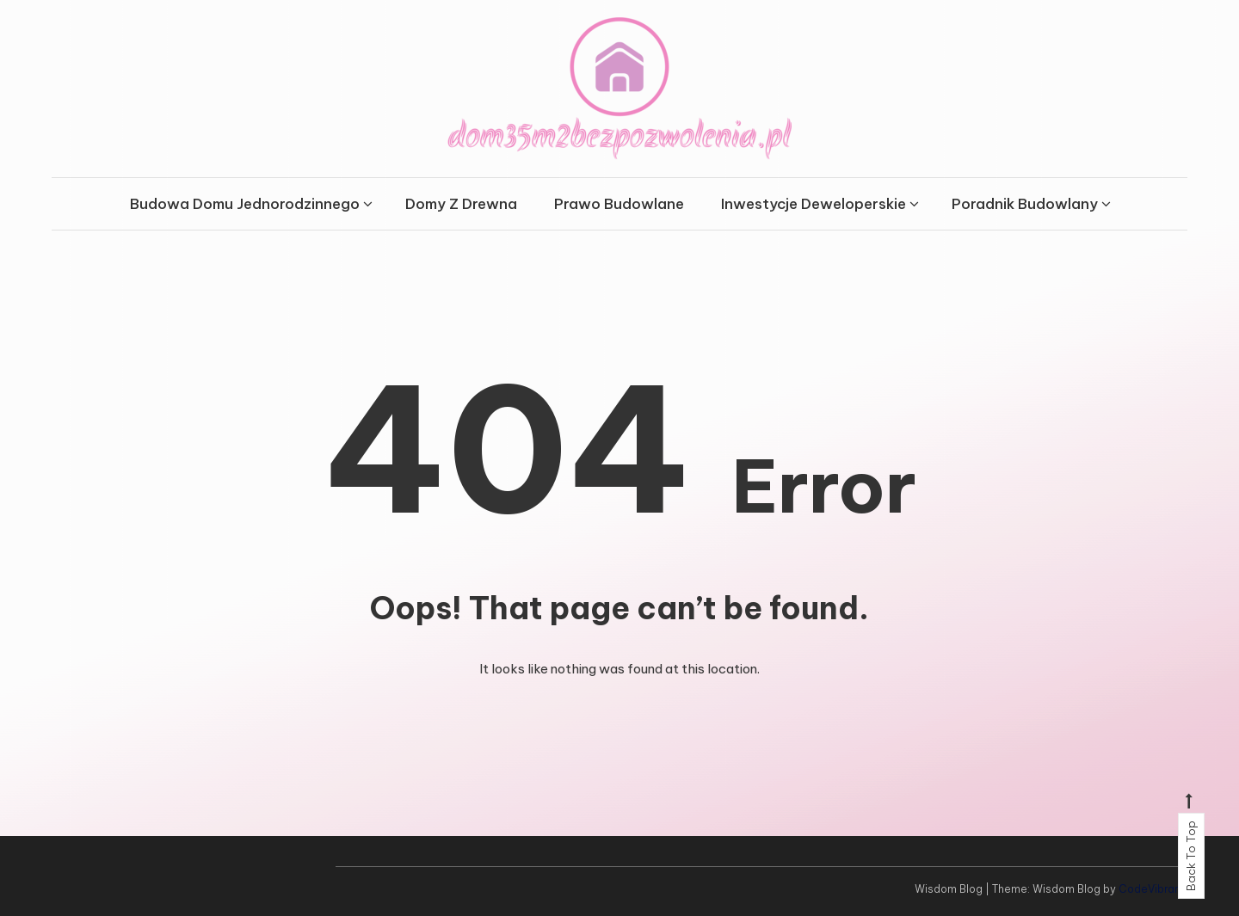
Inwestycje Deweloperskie (813, 203)
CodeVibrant (1152, 888)
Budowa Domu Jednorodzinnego (245, 203)
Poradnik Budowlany (1025, 203)
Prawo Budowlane (619, 203)
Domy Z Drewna (461, 203)
